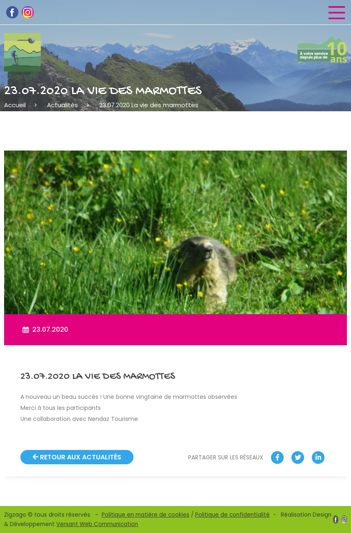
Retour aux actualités (77, 457)
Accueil (15, 105)
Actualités (62, 105)
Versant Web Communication (97, 524)
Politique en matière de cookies (145, 515)
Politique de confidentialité (232, 515)
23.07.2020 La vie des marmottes (148, 105)
